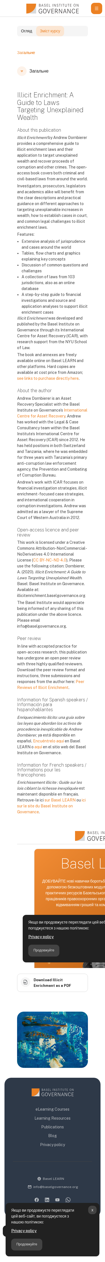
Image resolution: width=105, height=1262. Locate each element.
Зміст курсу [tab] (50, 40)
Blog (52, 1135)
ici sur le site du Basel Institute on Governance (51, 816)
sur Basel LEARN (60, 810)
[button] (22, 81)
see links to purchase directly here (48, 388)
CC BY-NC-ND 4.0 (49, 569)
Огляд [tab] (26, 40)
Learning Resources (52, 1118)
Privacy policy (24, 1231)
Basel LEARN (53, 1179)
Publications (52, 1127)
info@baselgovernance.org (55, 1187)
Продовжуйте (26, 1244)
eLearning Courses (52, 1109)
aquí (38, 756)
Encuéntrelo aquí (48, 750)
